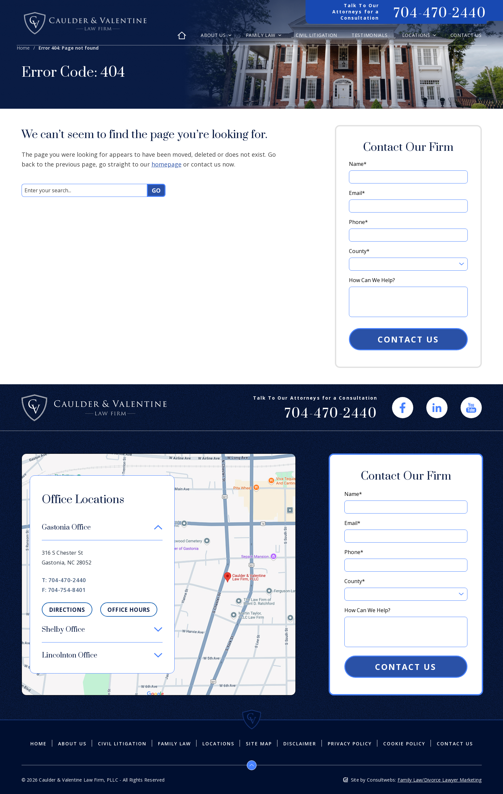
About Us (214, 35)
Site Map (259, 743)
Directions (67, 609)
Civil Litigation (316, 35)
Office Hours (128, 609)
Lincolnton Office (69, 655)
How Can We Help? (372, 280)
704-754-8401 (67, 590)
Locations (417, 35)
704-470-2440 (67, 580)
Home (23, 48)
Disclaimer (299, 743)
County (359, 251)
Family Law (261, 35)
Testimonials (369, 35)
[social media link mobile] (402, 407)
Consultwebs (381, 780)
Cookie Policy (404, 743)
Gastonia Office (66, 527)
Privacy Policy (350, 743)
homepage (166, 164)
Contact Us (466, 35)
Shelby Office (63, 629)
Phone (358, 222)
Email (357, 193)
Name (358, 164)
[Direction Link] (158, 457)
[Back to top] (252, 765)
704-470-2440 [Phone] (439, 13)
